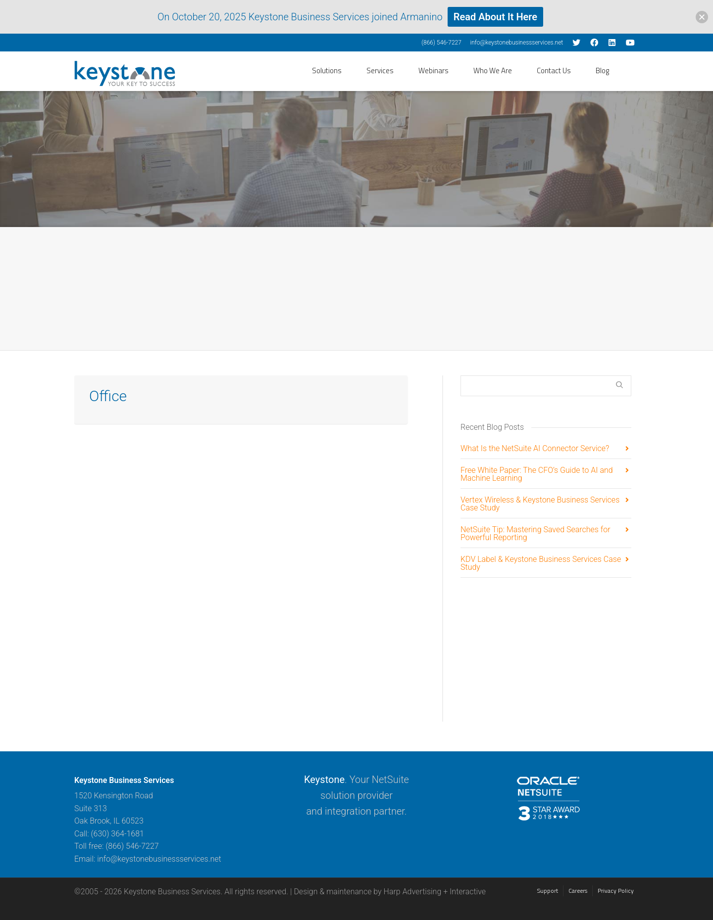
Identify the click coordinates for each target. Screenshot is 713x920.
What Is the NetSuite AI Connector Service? (534, 449)
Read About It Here (495, 17)
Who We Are (492, 70)
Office (108, 396)
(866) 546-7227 (441, 42)
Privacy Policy (616, 890)
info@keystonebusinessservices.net (516, 42)
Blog (602, 70)
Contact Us (554, 70)
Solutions (327, 70)
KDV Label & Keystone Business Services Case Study (540, 563)
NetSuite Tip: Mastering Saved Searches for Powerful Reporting (535, 534)
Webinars (433, 70)
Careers (577, 890)
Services (380, 70)
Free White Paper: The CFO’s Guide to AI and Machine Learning (536, 474)
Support (547, 890)
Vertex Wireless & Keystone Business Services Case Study (539, 504)
